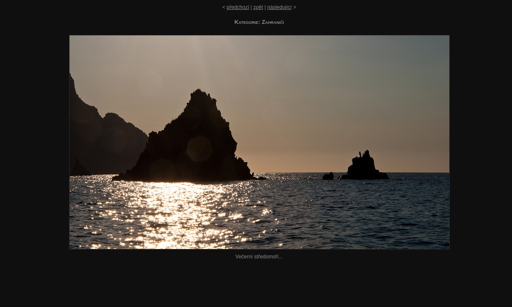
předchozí (238, 7)
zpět (258, 7)
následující (279, 7)
